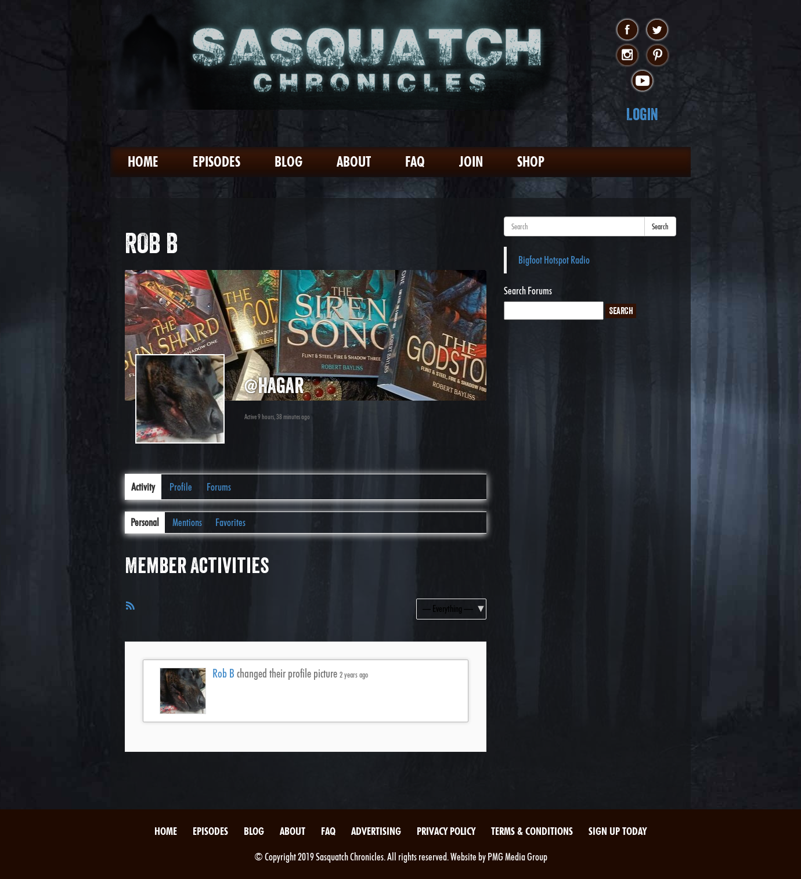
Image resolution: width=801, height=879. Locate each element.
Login (642, 114)
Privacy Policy (446, 831)
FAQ (415, 161)
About (354, 161)
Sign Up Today (618, 831)
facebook (627, 30)
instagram (627, 56)
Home (143, 161)
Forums (219, 487)
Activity (143, 487)
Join (471, 161)
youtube (642, 81)
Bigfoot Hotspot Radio (554, 260)
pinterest (657, 56)
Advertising (376, 831)
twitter (657, 30)
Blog (288, 161)
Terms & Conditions (532, 831)
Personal (145, 522)
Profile (180, 487)
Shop (530, 161)
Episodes (216, 161)
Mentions (187, 522)
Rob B (223, 673)
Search (660, 226)
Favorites (230, 522)
